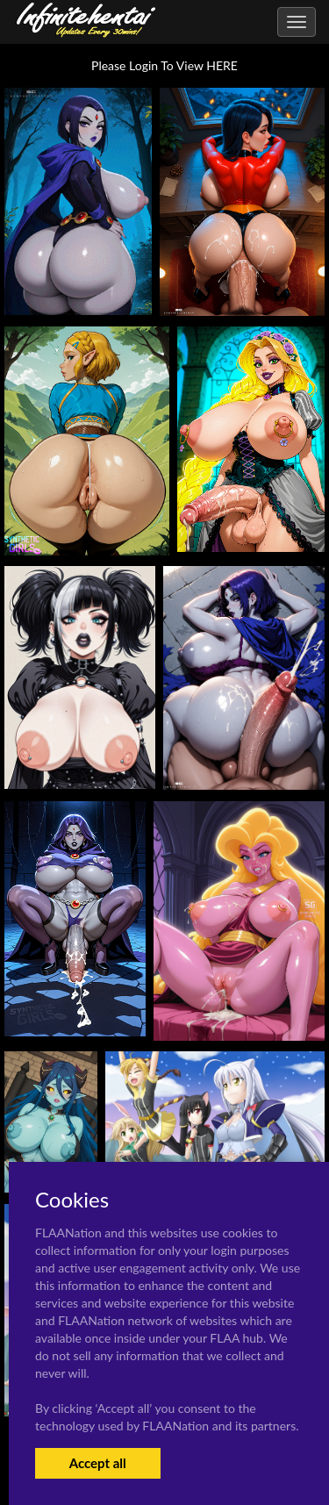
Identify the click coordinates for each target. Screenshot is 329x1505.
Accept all (97, 1463)
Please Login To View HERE (164, 65)
